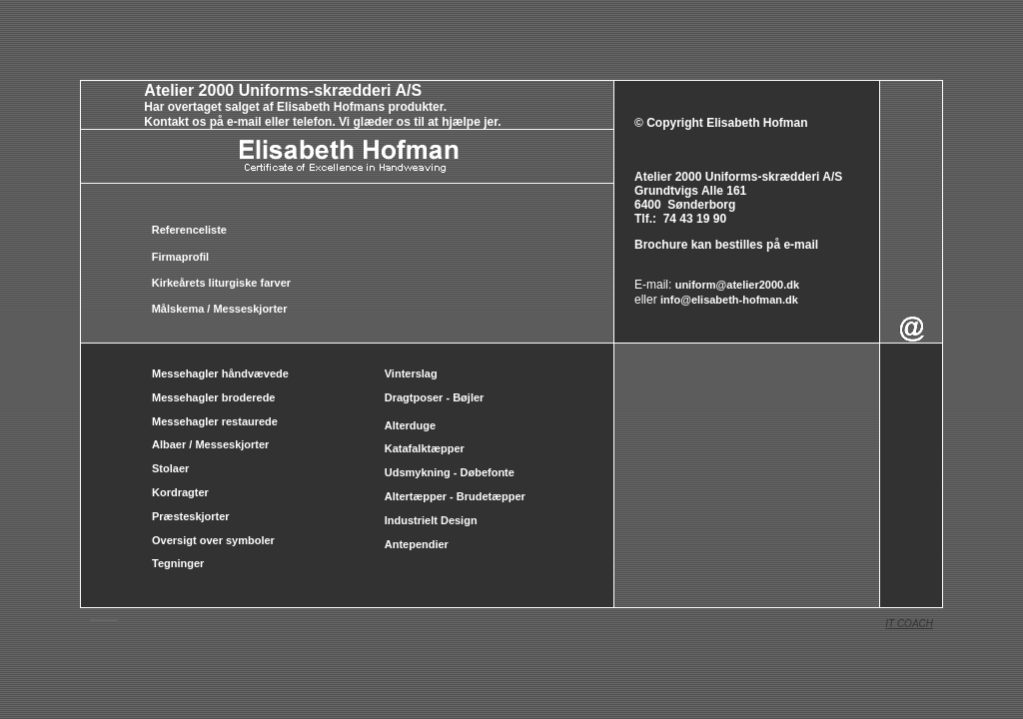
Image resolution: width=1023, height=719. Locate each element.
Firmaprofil (180, 257)
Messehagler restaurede (215, 421)
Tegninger (178, 563)
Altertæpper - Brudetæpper (455, 496)
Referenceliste (189, 230)
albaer (103, 618)
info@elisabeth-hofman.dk (729, 300)
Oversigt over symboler (213, 540)
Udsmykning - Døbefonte (451, 472)
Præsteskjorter (191, 516)
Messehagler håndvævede (222, 373)
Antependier (417, 544)
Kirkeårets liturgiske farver (221, 283)
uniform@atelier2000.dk (737, 285)
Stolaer (170, 468)
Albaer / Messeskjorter (210, 444)
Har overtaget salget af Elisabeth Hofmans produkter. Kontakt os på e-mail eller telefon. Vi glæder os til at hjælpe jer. (291, 114)
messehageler (99, 618)
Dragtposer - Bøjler (435, 397)
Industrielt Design (431, 520)
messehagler (93, 618)
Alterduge (410, 425)
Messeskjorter (108, 618)
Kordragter (180, 492)
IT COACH (909, 623)
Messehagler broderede (214, 397)
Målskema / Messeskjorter (220, 309)
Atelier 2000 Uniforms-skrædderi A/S (283, 90)
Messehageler (114, 618)
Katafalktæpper (425, 448)
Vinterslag (411, 373)
